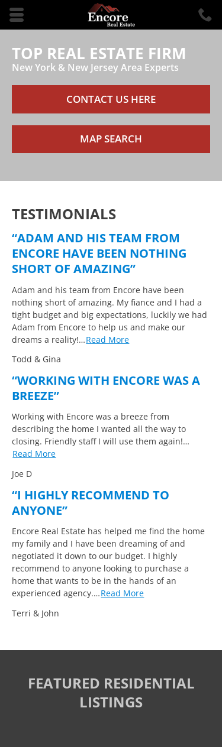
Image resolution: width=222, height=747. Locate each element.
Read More (107, 339)
